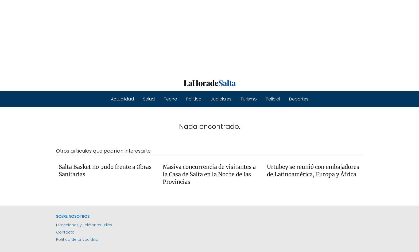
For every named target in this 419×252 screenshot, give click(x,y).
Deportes (298, 99)
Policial (273, 99)
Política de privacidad (77, 239)
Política (193, 99)
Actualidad (122, 99)
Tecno (170, 99)
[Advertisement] (160, 37)
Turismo (248, 99)
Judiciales (221, 99)
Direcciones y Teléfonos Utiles (84, 225)
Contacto (65, 232)
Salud (149, 99)
